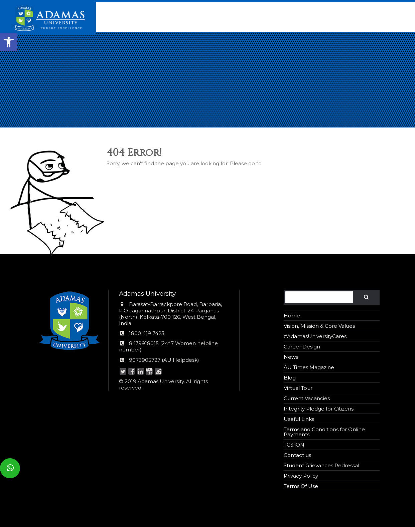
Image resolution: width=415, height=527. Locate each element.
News (291, 357)
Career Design (302, 346)
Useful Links (299, 419)
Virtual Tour (298, 388)
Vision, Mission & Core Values (319, 326)
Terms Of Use (301, 486)
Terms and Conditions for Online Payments (324, 432)
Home (292, 315)
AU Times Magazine (309, 367)
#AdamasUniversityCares (315, 336)
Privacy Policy (301, 476)
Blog (290, 377)
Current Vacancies (307, 398)
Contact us (297, 455)
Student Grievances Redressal (321, 465)
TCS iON (294, 445)
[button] (8, 42)
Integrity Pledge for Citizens (319, 409)
